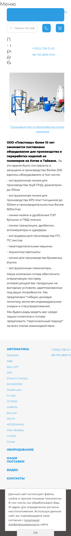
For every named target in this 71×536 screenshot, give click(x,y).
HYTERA (12, 401)
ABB (9, 361)
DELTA (11, 418)
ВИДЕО (12, 470)
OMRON (12, 407)
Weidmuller (14, 389)
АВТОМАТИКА (21, 12)
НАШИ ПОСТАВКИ (15, 459)
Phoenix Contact (17, 378)
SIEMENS (12, 355)
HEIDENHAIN (15, 424)
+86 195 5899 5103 (43, 54)
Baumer (12, 412)
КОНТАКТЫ (16, 478)
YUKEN (11, 435)
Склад (11, 441)
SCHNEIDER (14, 384)
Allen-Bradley (15, 430)
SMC (10, 372)
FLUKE (11, 395)
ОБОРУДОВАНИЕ (53, 12)
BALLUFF (13, 366)
